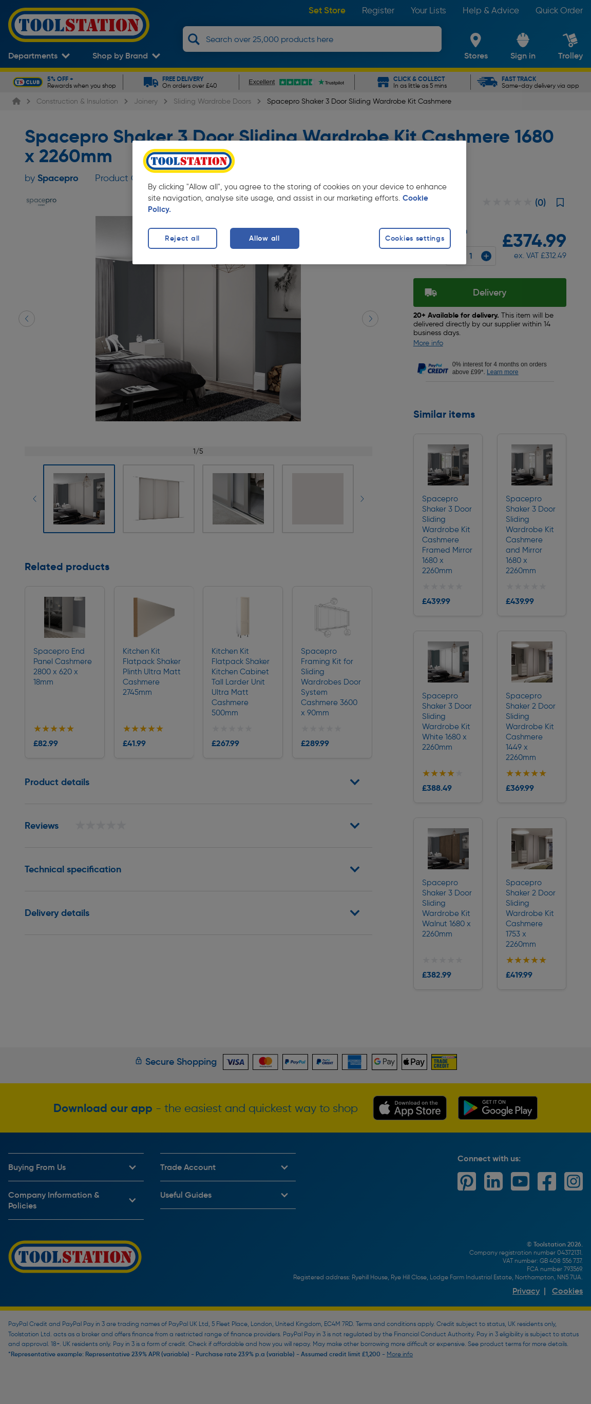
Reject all (182, 238)
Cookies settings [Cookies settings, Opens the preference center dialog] (415, 238)
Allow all (264, 238)
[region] (299, 202)
